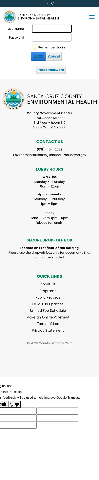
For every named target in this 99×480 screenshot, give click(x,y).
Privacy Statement (48, 330)
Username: (16, 28)
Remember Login (51, 47)
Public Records (47, 297)
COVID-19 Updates (48, 304)
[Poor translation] (14, 404)
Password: (17, 37)
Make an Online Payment (48, 317)
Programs (48, 291)
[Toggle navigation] (92, 17)
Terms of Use (48, 323)
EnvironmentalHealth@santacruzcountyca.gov (49, 155)
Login (38, 56)
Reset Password (51, 70)
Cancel (54, 56)
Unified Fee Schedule (48, 310)
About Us (47, 284)
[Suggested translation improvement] (57, 411)
